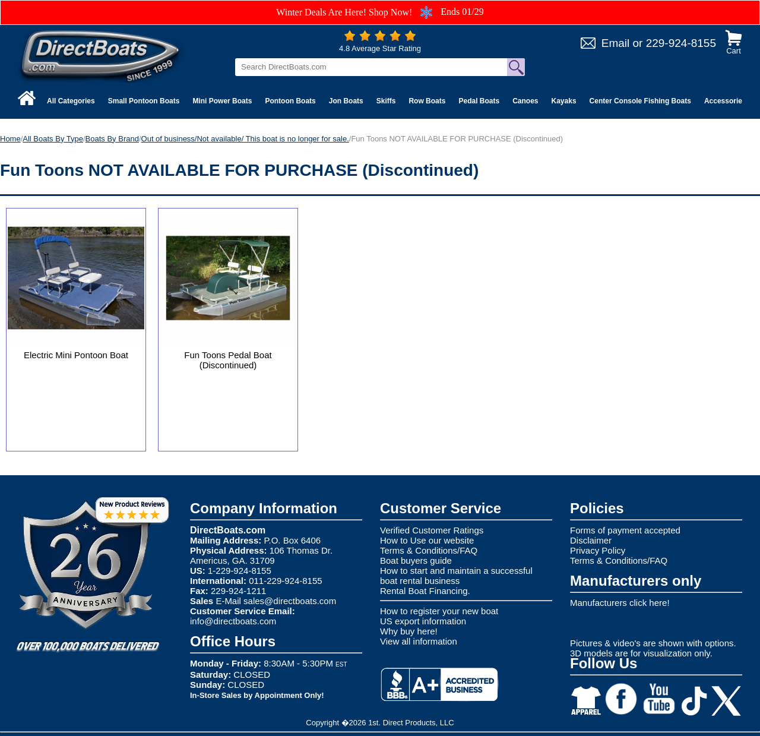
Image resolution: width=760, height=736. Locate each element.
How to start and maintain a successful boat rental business (456, 576)
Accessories (725, 101)
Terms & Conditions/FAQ (428, 550)
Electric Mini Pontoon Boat (76, 355)
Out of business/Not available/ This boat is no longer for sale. (245, 138)
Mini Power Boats (222, 101)
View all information (418, 641)
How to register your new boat (439, 611)
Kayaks (564, 101)
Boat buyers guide (416, 560)
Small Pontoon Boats (144, 101)
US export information (423, 621)
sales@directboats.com (289, 601)
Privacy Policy (597, 550)
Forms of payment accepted (625, 530)
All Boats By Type (53, 138)
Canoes (525, 101)
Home (10, 138)
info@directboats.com (233, 621)
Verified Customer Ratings (431, 530)
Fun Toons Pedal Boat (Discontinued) (227, 360)
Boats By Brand (112, 138)
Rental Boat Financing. (425, 591)
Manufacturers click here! (620, 603)
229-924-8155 (681, 43)
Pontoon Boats (290, 101)
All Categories (71, 101)
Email (615, 43)
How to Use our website (427, 540)
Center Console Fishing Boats (640, 101)
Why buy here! (409, 631)
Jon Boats (346, 101)
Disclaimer (591, 540)
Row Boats (426, 101)
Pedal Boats (478, 101)
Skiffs (386, 101)
